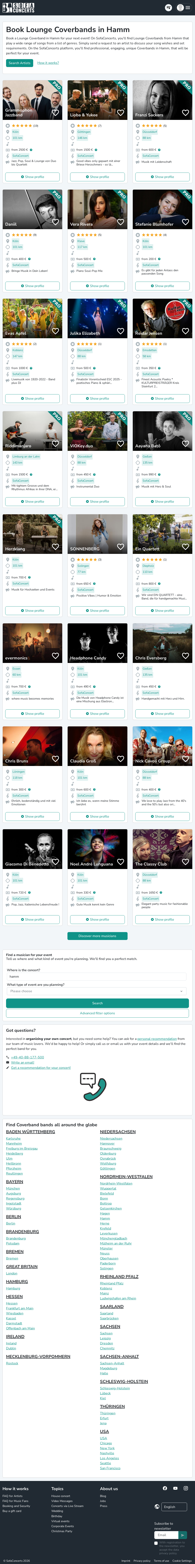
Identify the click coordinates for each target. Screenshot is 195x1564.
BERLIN (13, 1217)
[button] (183, 7)
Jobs (103, 1501)
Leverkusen (109, 1233)
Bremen (12, 1258)
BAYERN (14, 1182)
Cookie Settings (182, 1561)
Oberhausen (109, 1258)
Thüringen (107, 1413)
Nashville (107, 1453)
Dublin (11, 1348)
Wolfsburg (108, 1163)
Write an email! (22, 1062)
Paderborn (108, 1263)
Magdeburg (108, 1368)
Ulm (9, 1158)
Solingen (106, 1268)
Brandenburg (16, 1238)
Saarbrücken (109, 1318)
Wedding (57, 1511)
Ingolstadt (13, 1203)
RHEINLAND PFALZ (119, 1276)
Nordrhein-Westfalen (116, 1183)
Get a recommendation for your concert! (41, 1067)
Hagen (105, 1213)
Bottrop (106, 1203)
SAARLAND (112, 1306)
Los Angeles (109, 1458)
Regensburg (15, 1198)
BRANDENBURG (22, 1232)
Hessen (12, 1303)
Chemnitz (107, 1348)
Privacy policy (142, 1561)
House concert (60, 1496)
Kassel (11, 1318)
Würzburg (13, 1208)
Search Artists (19, 63)
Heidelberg (14, 1153)
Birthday (56, 1516)
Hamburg (13, 1288)
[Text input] (166, 1535)
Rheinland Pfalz (111, 1283)
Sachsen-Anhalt (112, 1363)
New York (107, 1448)
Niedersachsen (111, 1138)
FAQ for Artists (13, 1496)
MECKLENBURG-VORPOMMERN (38, 1356)
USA (104, 1431)
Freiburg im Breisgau (22, 1148)
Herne (104, 1223)
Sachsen (106, 1333)
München (13, 1188)
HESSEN (14, 1296)
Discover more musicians (97, 936)
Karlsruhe (13, 1138)
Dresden (106, 1343)
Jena (103, 1423)
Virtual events (60, 1521)
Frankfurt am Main (19, 1308)
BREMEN (15, 1251)
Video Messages (62, 1501)
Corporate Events (62, 1526)
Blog (103, 1496)
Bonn (104, 1198)
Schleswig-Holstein (115, 1388)
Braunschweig (110, 1148)
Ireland (11, 1343)
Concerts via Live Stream (67, 1506)
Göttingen (107, 1168)
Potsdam (12, 1243)
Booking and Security (16, 1506)
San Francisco (110, 1468)
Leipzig (105, 1338)
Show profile (34, 177)
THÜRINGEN (112, 1406)
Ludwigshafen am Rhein (118, 1298)
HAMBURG (17, 1281)
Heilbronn (13, 1163)
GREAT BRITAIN (22, 1266)
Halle (104, 1373)
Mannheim (14, 1143)
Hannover (107, 1143)
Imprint (126, 1561)
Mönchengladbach (113, 1238)
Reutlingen (14, 1173)
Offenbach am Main (20, 1328)
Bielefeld (107, 1193)
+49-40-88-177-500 (27, 1057)
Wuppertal (108, 1188)
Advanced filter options (97, 1013)
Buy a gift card (12, 1511)
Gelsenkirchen (111, 1208)
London (11, 1273)
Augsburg (13, 1193)
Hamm (105, 1218)
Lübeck (105, 1393)
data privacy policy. (169, 1551)
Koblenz (106, 1288)
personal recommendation (157, 1039)
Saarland (106, 1313)
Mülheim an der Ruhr (116, 1243)
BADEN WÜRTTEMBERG (30, 1132)
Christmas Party (61, 1531)
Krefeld (105, 1228)
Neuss (105, 1253)
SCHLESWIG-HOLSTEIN (124, 1381)
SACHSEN (110, 1326)
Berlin (10, 1223)
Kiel (103, 1398)
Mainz (104, 1293)
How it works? (48, 63)
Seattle (105, 1463)
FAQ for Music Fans (15, 1501)
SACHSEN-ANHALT (119, 1356)
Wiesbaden (14, 1313)
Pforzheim (13, 1168)
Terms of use (161, 1561)
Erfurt (104, 1418)
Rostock (12, 1363)
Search (97, 1003)
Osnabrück (108, 1158)
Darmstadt (14, 1323)
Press (103, 1506)
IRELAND (15, 1336)
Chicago (106, 1443)
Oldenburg (108, 1153)
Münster (106, 1248)
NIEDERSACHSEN (118, 1132)
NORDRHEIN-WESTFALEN (126, 1177)
